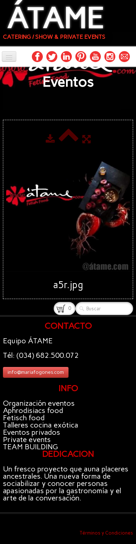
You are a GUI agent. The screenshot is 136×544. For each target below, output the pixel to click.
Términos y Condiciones (106, 533)
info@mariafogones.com (36, 372)
